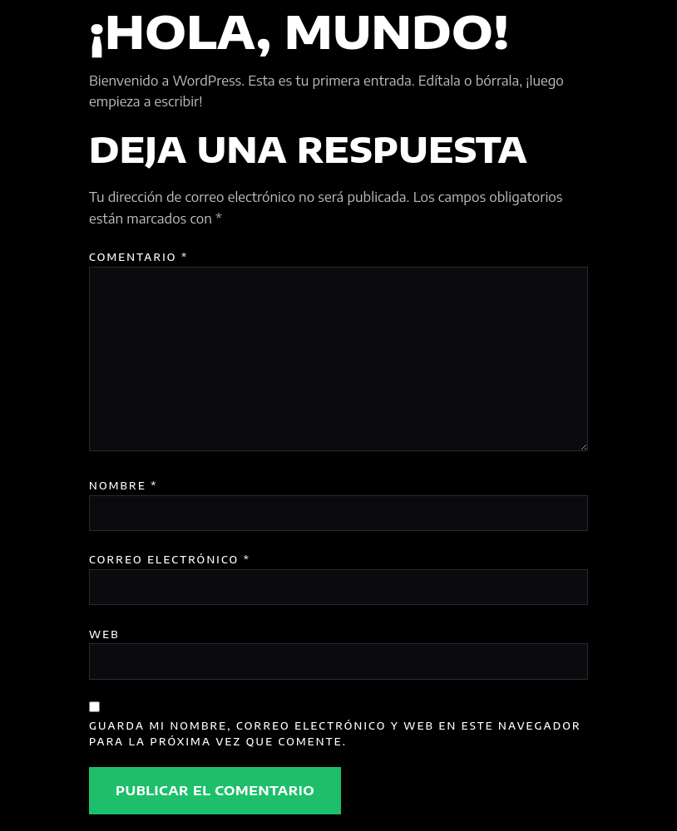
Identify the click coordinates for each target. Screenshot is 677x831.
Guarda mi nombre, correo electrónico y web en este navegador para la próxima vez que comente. (335, 734)
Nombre (123, 485)
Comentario (138, 256)
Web (104, 634)
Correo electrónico (169, 559)
